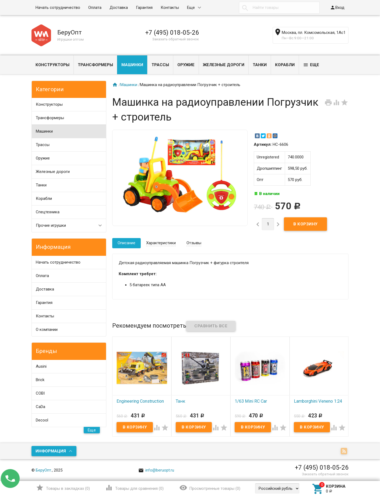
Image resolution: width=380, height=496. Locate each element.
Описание (126, 242)
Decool (42, 420)
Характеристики (161, 242)
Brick (40, 379)
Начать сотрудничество (58, 7)
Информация (51, 451)
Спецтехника (47, 212)
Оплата (94, 7)
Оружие (186, 64)
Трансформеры (95, 64)
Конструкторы (52, 64)
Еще (191, 7)
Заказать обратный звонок (175, 39)
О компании (47, 329)
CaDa (40, 406)
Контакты (170, 7)
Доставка (119, 7)
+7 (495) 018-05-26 (172, 32)
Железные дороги (223, 64)
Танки (260, 64)
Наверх (357, 469)
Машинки (132, 64)
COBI (40, 393)
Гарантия (144, 7)
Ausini (41, 366)
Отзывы (194, 242)
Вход (337, 7)
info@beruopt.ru (156, 470)
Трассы (160, 64)
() (63, 488)
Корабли (285, 64)
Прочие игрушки (51, 225)
